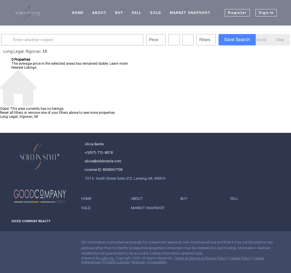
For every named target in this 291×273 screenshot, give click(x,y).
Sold (155, 13)
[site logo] (39, 156)
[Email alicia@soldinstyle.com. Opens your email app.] (122, 161)
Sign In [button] (266, 13)
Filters (215, 39)
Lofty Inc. (108, 258)
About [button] (99, 13)
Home (78, 13)
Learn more (119, 64)
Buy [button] (119, 13)
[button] (18, 39)
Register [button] (237, 13)
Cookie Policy (239, 258)
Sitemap (138, 262)
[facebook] (15, 244)
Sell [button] (136, 13)
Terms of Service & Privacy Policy (200, 258)
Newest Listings (23, 68)
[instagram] (27, 244)
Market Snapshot (190, 13)
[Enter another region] (84, 39)
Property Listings (116, 262)
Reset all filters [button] (11, 113)
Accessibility (157, 262)
